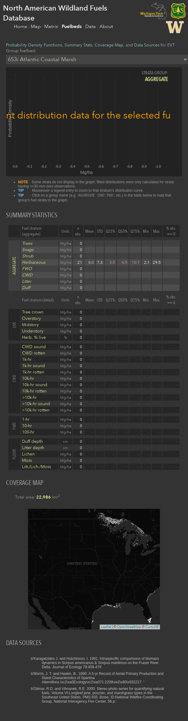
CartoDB (152, 627)
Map (36, 26)
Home (21, 26)
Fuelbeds (72, 26)
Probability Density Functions (34, 45)
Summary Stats (78, 45)
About (106, 26)
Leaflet (106, 627)
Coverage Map (109, 45)
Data (91, 26)
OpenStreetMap (129, 627)
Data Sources (146, 45)
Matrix (51, 26)
